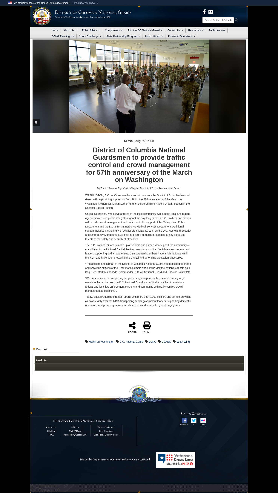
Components (114, 30)
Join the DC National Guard (145, 30)
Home (55, 30)
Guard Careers (112, 435)
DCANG (166, 341)
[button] (85, 3)
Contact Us (175, 30)
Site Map (51, 431)
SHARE (132, 327)
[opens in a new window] (184, 420)
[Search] (218, 20)
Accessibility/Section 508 (75, 435)
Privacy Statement (106, 427)
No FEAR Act (75, 431)
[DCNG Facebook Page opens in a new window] (204, 11)
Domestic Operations (182, 36)
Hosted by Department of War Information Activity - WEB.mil (115, 459)
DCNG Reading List (63, 36)
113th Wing (183, 341)
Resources (196, 30)
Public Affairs (91, 30)
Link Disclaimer (106, 431)
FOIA (51, 435)
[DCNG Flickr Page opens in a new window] (210, 11)
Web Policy (99, 435)
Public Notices (217, 30)
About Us (70, 30)
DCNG (152, 341)
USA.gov (75, 427)
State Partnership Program (123, 36)
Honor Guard (154, 36)
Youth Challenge (90, 36)
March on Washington (101, 341)
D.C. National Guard (131, 341)
